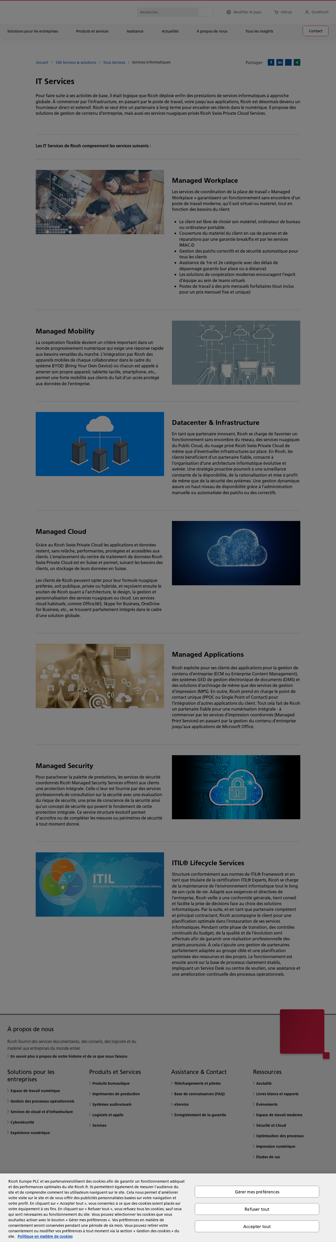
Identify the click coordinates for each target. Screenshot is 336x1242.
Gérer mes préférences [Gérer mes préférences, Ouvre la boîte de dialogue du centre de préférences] (257, 1191)
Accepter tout (257, 1226)
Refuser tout (257, 1209)
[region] (168, 1207)
